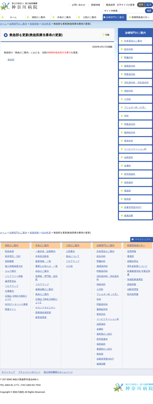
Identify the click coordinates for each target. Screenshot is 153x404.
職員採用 (110, 5)
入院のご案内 (89, 17)
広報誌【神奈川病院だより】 (16, 297)
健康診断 (128, 215)
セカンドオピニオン (45, 307)
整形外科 (128, 140)
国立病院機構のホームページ (58, 372)
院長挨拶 (9, 251)
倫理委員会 (10, 281)
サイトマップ (8, 372)
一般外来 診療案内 (45, 251)
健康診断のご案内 (44, 289)
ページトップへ (143, 239)
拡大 (149, 4)
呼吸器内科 (129, 74)
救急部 (11, 59)
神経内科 (128, 91)
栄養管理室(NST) (132, 207)
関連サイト (10, 309)
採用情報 (131, 251)
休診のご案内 (42, 271)
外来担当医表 (42, 256)
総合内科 (128, 49)
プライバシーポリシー (29, 372)
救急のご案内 (42, 294)
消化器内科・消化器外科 (136, 82)
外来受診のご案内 (133, 41)
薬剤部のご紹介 (104, 334)
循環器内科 (129, 66)
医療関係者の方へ (140, 17)
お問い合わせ (78, 5)
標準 (141, 4)
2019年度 (46, 23)
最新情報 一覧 (43, 261)
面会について (72, 256)
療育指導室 (41, 317)
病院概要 (9, 261)
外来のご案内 (64, 17)
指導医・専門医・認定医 (46, 278)
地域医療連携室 (135, 279)
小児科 (127, 99)
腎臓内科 (128, 57)
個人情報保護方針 (14, 266)
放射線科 (128, 182)
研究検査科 (129, 174)
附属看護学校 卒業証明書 (138, 273)
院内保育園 (132, 294)
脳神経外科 (129, 132)
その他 (69, 266)
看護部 (127, 190)
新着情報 (34, 23)
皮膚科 (127, 165)
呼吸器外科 (129, 124)
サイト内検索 (111, 10)
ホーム (13, 17)
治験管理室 (132, 289)
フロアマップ (11, 286)
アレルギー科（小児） (135, 107)
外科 (126, 115)
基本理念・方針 (13, 256)
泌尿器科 (128, 157)
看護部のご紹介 (104, 349)
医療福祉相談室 (43, 312)
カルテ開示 (10, 271)
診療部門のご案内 (115, 17)
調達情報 (95, 5)
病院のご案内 (38, 17)
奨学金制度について (137, 266)
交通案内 (9, 291)
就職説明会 (132, 261)
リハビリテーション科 (135, 149)
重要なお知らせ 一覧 (46, 266)
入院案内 (70, 251)
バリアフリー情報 (14, 276)
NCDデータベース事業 (16, 304)
